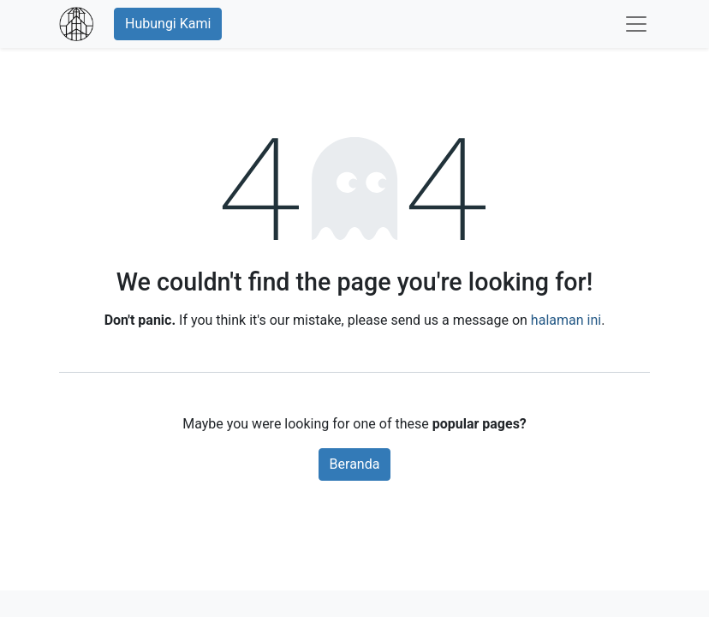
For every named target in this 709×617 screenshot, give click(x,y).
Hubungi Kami (168, 23)
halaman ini (566, 320)
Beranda (355, 464)
